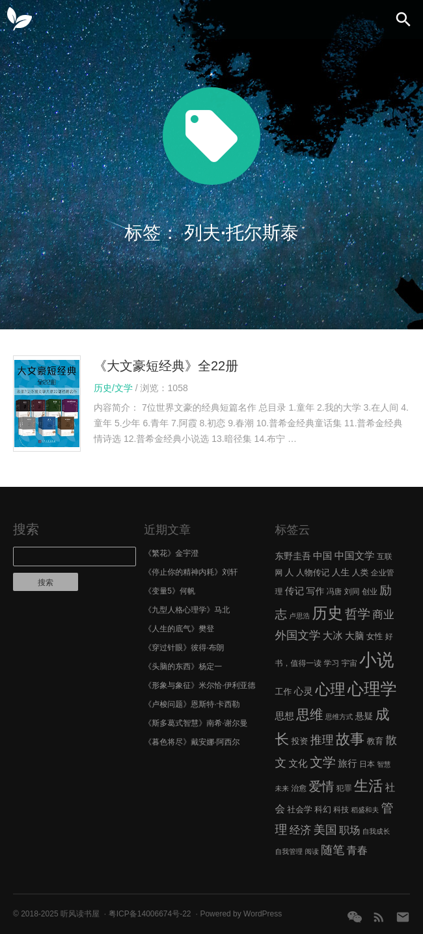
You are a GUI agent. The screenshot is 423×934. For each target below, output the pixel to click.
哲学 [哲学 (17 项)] (357, 614)
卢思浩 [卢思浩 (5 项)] (299, 616)
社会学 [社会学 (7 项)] (299, 809)
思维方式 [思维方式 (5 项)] (339, 717)
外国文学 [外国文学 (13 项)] (298, 635)
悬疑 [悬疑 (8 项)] (364, 716)
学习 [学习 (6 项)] (332, 663)
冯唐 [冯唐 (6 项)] (334, 591)
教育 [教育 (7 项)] (374, 741)
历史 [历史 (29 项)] (327, 613)
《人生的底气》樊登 (179, 628)
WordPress (262, 913)
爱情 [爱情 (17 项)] (321, 786)
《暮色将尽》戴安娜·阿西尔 (191, 742)
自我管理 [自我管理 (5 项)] (289, 851)
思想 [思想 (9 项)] (284, 716)
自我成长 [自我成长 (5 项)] (376, 831)
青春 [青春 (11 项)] (357, 850)
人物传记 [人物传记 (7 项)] (312, 572)
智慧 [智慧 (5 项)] (383, 764)
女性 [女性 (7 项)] (374, 636)
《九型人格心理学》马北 (187, 609)
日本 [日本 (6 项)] (367, 764)
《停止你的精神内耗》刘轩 (191, 572)
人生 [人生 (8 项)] (341, 572)
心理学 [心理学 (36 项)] (372, 689)
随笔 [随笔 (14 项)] (332, 850)
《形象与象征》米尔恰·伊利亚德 (199, 685)
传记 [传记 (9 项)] (294, 591)
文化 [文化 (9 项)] (297, 763)
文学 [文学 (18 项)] (323, 762)
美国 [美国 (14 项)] (325, 829)
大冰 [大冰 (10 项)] (333, 635)
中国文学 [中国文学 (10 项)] (354, 555)
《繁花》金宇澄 (171, 553)
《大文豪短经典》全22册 (166, 366)
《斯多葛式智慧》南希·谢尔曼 (195, 723)
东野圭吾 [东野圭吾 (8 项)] (293, 556)
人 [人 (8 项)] (289, 572)
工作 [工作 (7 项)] (283, 691)
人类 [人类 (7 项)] (360, 572)
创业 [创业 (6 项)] (369, 591)
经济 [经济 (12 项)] (300, 830)
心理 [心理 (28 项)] (330, 689)
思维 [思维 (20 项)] (309, 714)
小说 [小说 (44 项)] (376, 660)
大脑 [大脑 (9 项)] (354, 636)
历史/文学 (113, 388)
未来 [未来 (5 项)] (282, 788)
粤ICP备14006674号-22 (150, 913)
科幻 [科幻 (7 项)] (322, 809)
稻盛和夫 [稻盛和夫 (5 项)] (365, 810)
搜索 (26, 529)
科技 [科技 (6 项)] (341, 809)
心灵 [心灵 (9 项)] (303, 691)
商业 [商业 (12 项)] (383, 615)
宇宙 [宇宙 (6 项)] (349, 663)
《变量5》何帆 (169, 591)
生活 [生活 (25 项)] (368, 786)
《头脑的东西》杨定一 (183, 666)
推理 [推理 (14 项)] (322, 740)
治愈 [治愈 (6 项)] (299, 788)
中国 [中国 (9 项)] (322, 556)
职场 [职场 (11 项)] (349, 830)
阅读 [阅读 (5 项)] (312, 851)
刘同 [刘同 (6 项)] (352, 591)
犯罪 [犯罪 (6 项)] (344, 788)
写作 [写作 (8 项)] (316, 591)
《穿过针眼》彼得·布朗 (184, 647)
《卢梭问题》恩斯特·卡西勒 (191, 704)
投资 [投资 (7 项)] (300, 741)
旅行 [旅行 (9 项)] (347, 763)
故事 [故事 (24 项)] (350, 739)
